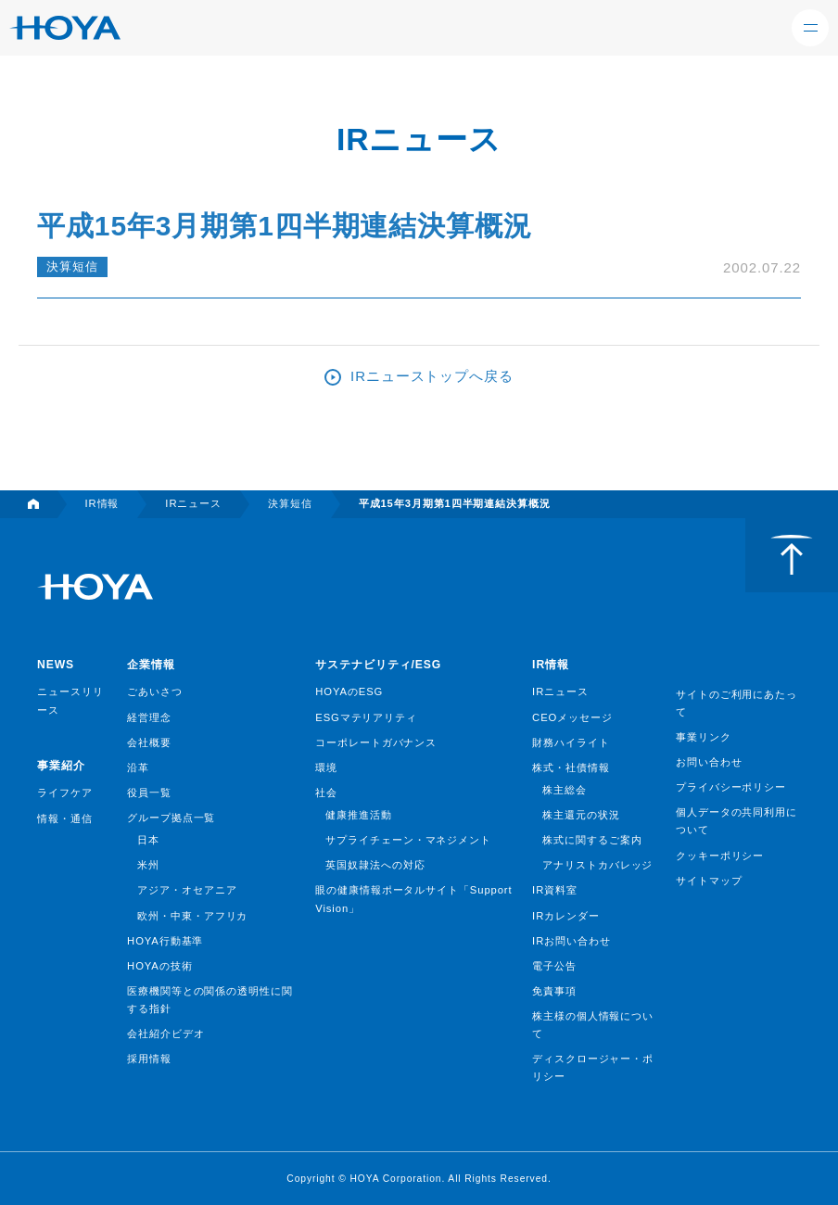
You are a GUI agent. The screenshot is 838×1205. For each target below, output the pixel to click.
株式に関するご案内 (591, 839)
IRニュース (560, 691)
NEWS (55, 664)
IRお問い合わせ (571, 940)
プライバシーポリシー (731, 787)
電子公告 (554, 965)
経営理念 (149, 717)
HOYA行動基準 (165, 940)
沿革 (138, 767)
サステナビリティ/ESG (378, 664)
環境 (326, 767)
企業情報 (151, 664)
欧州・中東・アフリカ (192, 915)
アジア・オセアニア (186, 889)
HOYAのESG (349, 691)
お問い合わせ (709, 761)
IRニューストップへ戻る (432, 376)
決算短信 (72, 266)
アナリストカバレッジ (597, 864)
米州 (148, 864)
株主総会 (564, 789)
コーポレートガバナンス (376, 742)
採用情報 (149, 1058)
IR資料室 (555, 889)
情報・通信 (65, 818)
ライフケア (65, 792)
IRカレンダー (566, 915)
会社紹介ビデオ (165, 1033)
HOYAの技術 (159, 965)
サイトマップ (709, 880)
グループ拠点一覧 (171, 817)
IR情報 (550, 664)
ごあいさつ (155, 691)
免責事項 (554, 990)
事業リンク (703, 736)
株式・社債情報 (570, 767)
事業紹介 (61, 765)
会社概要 (149, 742)
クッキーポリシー (720, 855)
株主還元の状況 (580, 814)
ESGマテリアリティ (366, 717)
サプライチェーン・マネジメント (408, 839)
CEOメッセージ (572, 717)
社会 (326, 792)
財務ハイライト (570, 742)
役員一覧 (149, 792)
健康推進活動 (358, 814)
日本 (148, 839)
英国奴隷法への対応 (375, 864)
